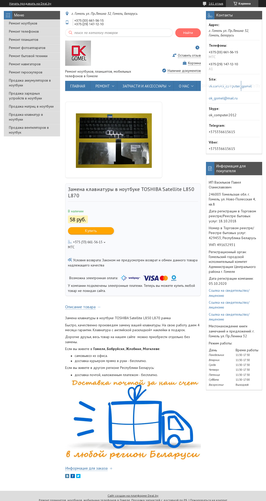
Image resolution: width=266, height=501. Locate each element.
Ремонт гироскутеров (25, 72)
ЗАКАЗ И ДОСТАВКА (219, 86)
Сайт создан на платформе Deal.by (133, 495)
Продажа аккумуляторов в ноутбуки (30, 82)
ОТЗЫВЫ (253, 86)
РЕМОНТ (103, 86)
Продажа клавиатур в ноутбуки (26, 117)
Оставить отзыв (189, 55)
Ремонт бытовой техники (28, 56)
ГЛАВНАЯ (77, 86)
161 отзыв (216, 3)
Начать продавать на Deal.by (30, 3)
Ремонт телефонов (24, 31)
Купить (91, 230)
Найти (188, 33)
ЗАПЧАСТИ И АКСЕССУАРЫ (144, 86)
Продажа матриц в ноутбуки (31, 106)
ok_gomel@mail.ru (223, 98)
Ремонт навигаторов (25, 64)
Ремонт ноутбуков (23, 23)
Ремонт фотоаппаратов (27, 47)
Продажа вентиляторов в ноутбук (29, 130)
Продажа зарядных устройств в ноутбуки (25, 95)
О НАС (184, 86)
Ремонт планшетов (23, 39)
